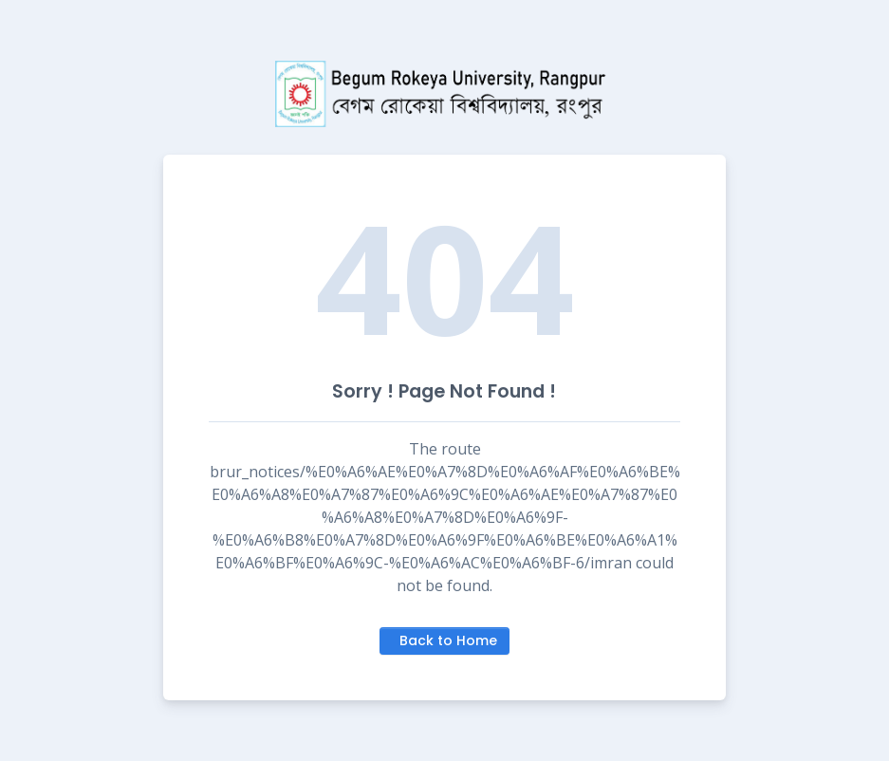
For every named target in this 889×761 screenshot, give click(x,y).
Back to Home (448, 640)
